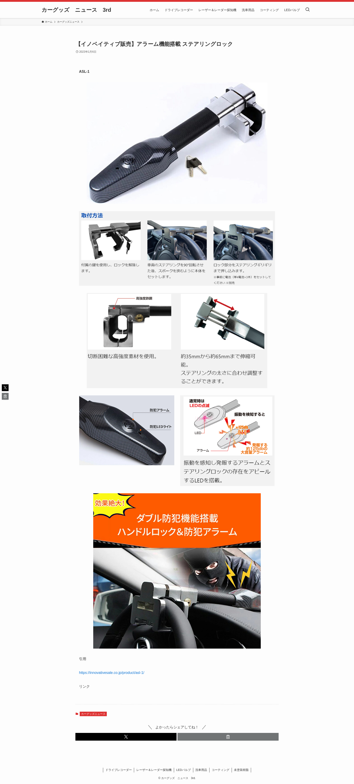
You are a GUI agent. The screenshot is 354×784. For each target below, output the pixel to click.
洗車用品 (201, 770)
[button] (126, 737)
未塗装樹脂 (241, 770)
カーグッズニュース (93, 714)
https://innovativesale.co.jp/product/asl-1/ (111, 673)
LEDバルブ (183, 770)
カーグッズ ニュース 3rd (76, 10)
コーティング (220, 770)
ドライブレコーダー (118, 770)
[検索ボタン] (307, 10)
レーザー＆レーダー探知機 (154, 770)
